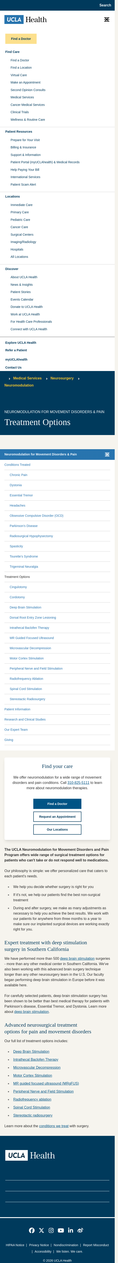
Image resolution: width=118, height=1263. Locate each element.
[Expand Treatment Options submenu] (69, 577)
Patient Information (17, 709)
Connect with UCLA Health (29, 329)
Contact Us (13, 367)
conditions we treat (53, 1126)
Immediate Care (22, 205)
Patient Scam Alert (23, 184)
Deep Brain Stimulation (25, 607)
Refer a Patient (16, 350)
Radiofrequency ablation (32, 1099)
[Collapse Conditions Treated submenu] (109, 465)
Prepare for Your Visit (25, 140)
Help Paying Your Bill (25, 169)
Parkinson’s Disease (24, 526)
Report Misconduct (96, 1245)
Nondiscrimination (66, 1245)
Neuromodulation (19, 385)
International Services (25, 177)
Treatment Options (17, 577)
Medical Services (22, 97)
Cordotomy (17, 597)
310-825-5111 (78, 783)
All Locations (19, 256)
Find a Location (21, 67)
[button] (57, 343)
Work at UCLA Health (25, 314)
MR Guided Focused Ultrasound (32, 638)
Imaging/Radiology (23, 242)
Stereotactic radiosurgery (32, 1115)
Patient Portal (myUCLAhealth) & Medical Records (45, 162)
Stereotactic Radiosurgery (27, 699)
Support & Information (26, 155)
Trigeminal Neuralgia (24, 566)
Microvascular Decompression (30, 648)
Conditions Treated (17, 464)
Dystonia (16, 485)
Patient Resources (18, 131)
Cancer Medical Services (28, 105)
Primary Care (20, 212)
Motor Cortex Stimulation (27, 658)
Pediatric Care (20, 220)
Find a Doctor (20, 60)
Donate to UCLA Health (27, 307)
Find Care (12, 52)
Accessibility (43, 1251)
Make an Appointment (25, 82)
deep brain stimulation (77, 958)
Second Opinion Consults (28, 90)
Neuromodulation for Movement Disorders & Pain (40, 454)
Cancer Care (19, 227)
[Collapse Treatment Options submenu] (109, 577)
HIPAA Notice (15, 1245)
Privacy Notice (39, 1245)
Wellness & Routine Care (28, 119)
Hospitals (17, 249)
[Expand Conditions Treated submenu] (69, 465)
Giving (8, 740)
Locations (12, 196)
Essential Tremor (21, 495)
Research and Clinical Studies (25, 719)
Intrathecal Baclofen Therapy (29, 628)
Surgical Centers (22, 234)
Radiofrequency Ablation (26, 678)
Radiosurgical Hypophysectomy (31, 536)
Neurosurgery (62, 378)
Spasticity (16, 546)
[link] (31, 1230)
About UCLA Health (24, 277)
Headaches (17, 505)
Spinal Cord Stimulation (26, 689)
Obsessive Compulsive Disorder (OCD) (37, 515)
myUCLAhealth (16, 359)
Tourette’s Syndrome (24, 556)
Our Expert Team (16, 729)
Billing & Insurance (23, 147)
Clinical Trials (20, 112)
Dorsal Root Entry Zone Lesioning (33, 617)
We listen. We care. (69, 1251)
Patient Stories (21, 292)
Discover (11, 269)
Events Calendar (22, 299)
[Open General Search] (104, 5)
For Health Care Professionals (31, 321)
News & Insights (22, 284)
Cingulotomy (18, 587)
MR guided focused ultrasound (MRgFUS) (46, 1083)
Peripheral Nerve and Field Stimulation (36, 668)
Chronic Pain (18, 475)
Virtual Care (19, 75)
